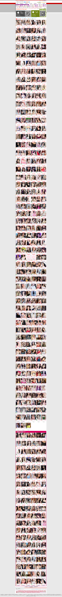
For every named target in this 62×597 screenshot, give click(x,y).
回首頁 (17, 3)
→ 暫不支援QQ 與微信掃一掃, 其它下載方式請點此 (32, 17)
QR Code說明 (44, 9)
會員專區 (26, 3)
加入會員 (31, 3)
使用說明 (35, 3)
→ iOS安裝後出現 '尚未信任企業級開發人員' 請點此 (21, 17)
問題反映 (44, 3)
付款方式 (39, 3)
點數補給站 (21, 3)
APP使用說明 (40, 9)
